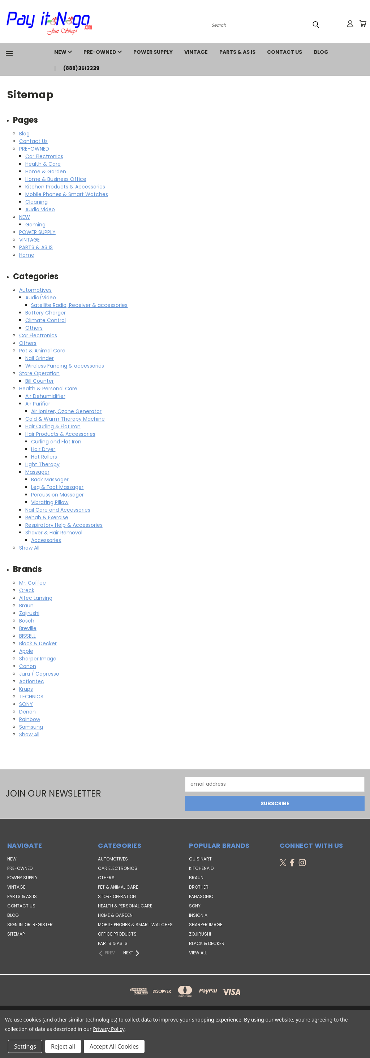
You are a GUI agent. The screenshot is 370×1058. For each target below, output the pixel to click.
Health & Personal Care (48, 388)
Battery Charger (45, 312)
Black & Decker (38, 643)
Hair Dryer (43, 449)
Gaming (35, 224)
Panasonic (201, 896)
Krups (26, 689)
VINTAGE (196, 52)
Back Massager (50, 479)
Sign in (15, 925)
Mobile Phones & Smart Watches (66, 194)
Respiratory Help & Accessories (64, 525)
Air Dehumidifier (45, 396)
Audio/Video (40, 297)
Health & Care (43, 164)
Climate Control (45, 320)
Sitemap (16, 934)
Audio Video (40, 209)
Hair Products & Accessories (60, 434)
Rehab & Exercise (46, 517)
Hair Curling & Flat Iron (53, 426)
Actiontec (31, 681)
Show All (29, 547)
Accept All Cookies (114, 1046)
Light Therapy (42, 464)
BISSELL (27, 635)
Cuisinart (200, 859)
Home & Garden (45, 171)
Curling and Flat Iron (56, 441)
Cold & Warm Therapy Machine (65, 418)
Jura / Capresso (39, 673)
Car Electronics (44, 156)
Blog (321, 52)
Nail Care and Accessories (57, 509)
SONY (26, 704)
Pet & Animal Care (42, 350)
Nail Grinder (39, 358)
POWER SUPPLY (153, 52)
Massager (37, 472)
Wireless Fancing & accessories (64, 365)
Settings (25, 1046)
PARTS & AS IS (237, 52)
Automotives (35, 290)
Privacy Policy (108, 1029)
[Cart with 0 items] (362, 23)
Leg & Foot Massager (57, 487)
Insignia (198, 915)
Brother (198, 887)
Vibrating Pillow (49, 502)
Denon (27, 711)
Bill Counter (39, 381)
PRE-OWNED (102, 52)
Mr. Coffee (32, 582)
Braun (26, 605)
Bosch (26, 620)
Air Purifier (37, 403)
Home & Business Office (55, 179)
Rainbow (29, 719)
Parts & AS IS (113, 943)
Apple (26, 651)
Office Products (117, 934)
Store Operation (39, 373)
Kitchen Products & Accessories (65, 186)
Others (34, 327)
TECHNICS (31, 696)
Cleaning (36, 201)
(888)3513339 (81, 68)
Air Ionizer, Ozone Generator (66, 411)
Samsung (31, 726)
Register (43, 925)
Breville (27, 628)
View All (198, 953)
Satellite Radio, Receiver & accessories (79, 305)
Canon (27, 666)
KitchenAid (201, 868)
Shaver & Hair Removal (53, 532)
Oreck (26, 590)
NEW (63, 52)
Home (26, 255)
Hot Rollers (44, 456)
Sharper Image (37, 658)
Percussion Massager (57, 494)
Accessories (46, 540)
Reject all (63, 1046)
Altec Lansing (35, 598)
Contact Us (284, 52)
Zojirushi (29, 613)
